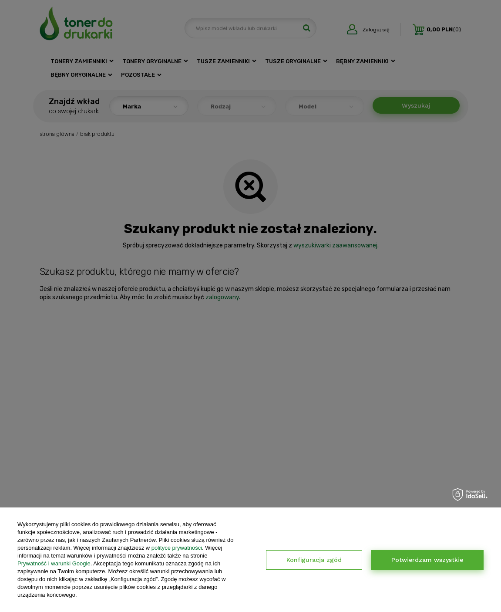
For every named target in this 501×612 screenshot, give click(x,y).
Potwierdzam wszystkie (427, 559)
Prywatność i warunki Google (54, 563)
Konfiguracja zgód (314, 559)
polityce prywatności (176, 547)
